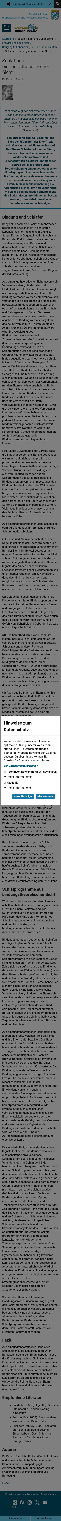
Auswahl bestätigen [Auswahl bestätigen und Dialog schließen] (23, 796)
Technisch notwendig (30, 771)
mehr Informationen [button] (20, 776)
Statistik (11, 782)
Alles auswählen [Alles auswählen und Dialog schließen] (45, 796)
